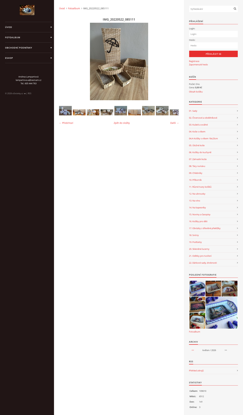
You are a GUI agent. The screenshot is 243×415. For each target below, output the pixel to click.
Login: (192, 28)
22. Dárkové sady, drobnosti (203, 262)
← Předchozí (66, 122)
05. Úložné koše (197, 145)
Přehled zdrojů (196, 370)
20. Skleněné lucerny (199, 248)
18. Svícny (194, 235)
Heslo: (192, 39)
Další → (174, 122)
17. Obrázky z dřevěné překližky (205, 228)
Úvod (8, 27)
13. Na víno (194, 200)
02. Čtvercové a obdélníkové (203, 117)
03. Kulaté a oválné (198, 124)
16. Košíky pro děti (198, 221)
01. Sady (193, 110)
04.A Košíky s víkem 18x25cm (203, 138)
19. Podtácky (195, 242)
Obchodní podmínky (18, 47)
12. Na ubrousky (197, 193)
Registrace (194, 61)
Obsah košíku (196, 91)
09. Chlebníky (195, 172)
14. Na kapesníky (197, 207)
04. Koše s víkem (197, 131)
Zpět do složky (122, 122)
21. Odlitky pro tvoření (200, 255)
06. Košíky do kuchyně (200, 152)
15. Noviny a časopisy (199, 214)
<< (193, 350)
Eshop (9, 57)
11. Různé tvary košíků (200, 186)
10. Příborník (195, 179)
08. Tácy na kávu (197, 166)
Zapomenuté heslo (198, 64)
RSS (29, 93)
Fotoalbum (12, 37)
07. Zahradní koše (198, 159)
